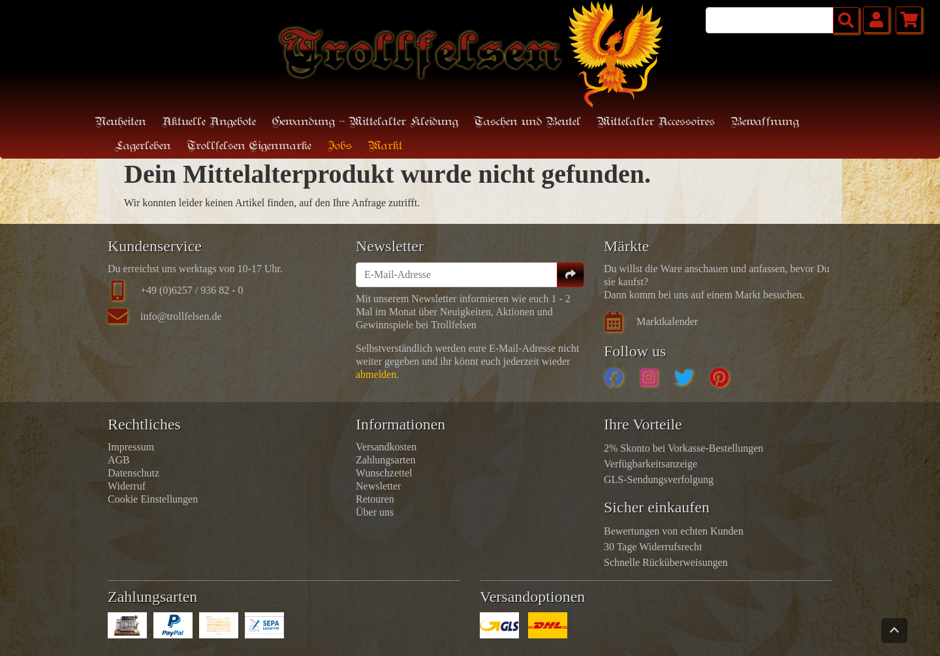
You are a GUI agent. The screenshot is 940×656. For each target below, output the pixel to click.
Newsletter (378, 486)
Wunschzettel (384, 472)
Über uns (375, 512)
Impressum (131, 446)
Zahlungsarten (386, 459)
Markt (385, 146)
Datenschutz (133, 472)
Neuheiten (120, 122)
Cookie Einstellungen (153, 499)
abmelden (376, 374)
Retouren (375, 499)
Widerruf (127, 486)
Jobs (340, 146)
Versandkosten (386, 446)
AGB (119, 459)
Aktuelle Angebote (209, 122)
